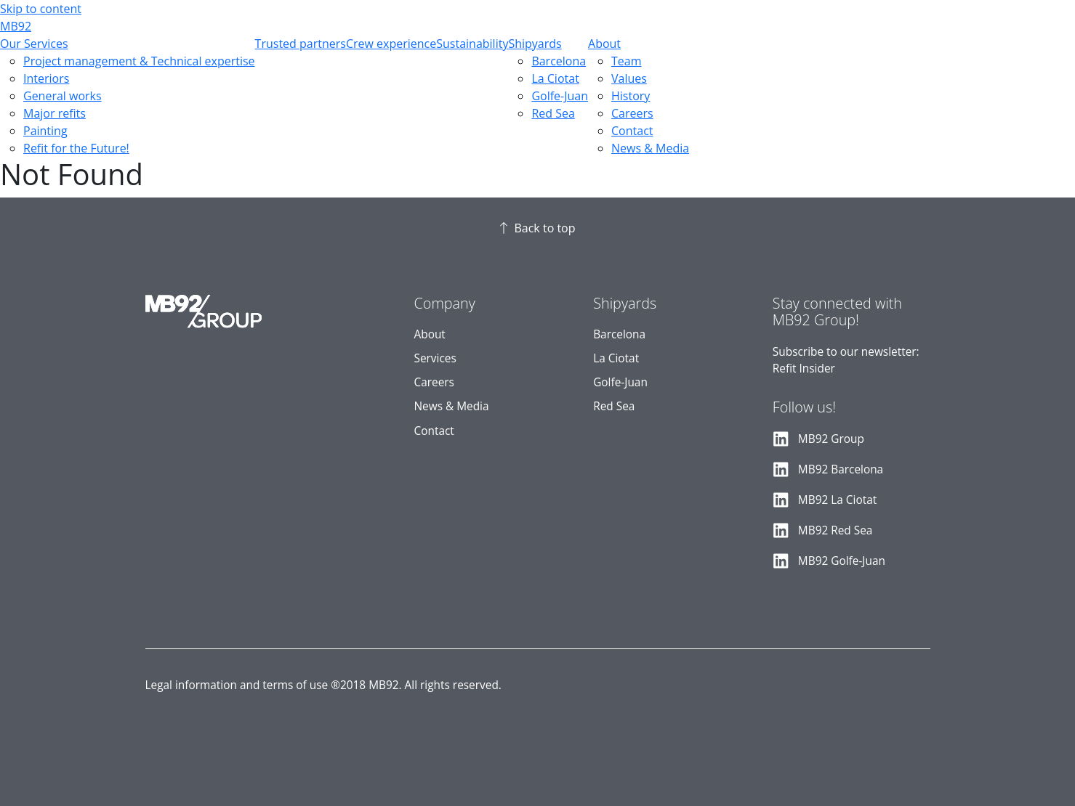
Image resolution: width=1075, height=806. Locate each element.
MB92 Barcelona (840, 469)
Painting (45, 131)
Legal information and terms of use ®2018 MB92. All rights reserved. (323, 685)
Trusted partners (300, 44)
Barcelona (558, 61)
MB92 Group (831, 439)
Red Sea (552, 113)
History (630, 96)
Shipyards (534, 44)
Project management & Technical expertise (139, 61)
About (604, 44)
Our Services (34, 44)
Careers (632, 113)
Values (629, 78)
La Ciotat (555, 78)
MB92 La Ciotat (837, 500)
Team (626, 61)
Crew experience (391, 44)
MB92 (15, 26)
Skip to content (40, 9)
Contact (632, 131)
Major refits (54, 113)
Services (435, 358)
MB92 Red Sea (835, 530)
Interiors (46, 78)
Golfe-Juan (559, 96)
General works (62, 96)
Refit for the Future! (76, 148)
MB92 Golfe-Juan (841, 561)
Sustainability (472, 44)
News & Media (650, 148)
